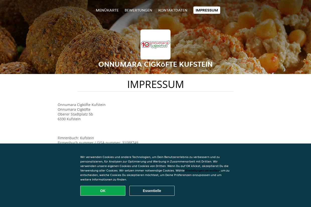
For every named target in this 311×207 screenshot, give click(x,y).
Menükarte (107, 10)
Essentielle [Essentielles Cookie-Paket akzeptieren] (152, 191)
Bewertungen (138, 10)
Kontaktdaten (172, 10)
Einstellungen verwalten (202, 170)
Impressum (207, 10)
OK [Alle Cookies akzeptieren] (103, 191)
